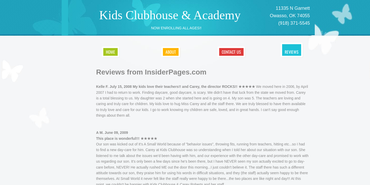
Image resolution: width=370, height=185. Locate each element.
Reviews (292, 52)
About (170, 52)
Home (110, 52)
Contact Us (231, 52)
